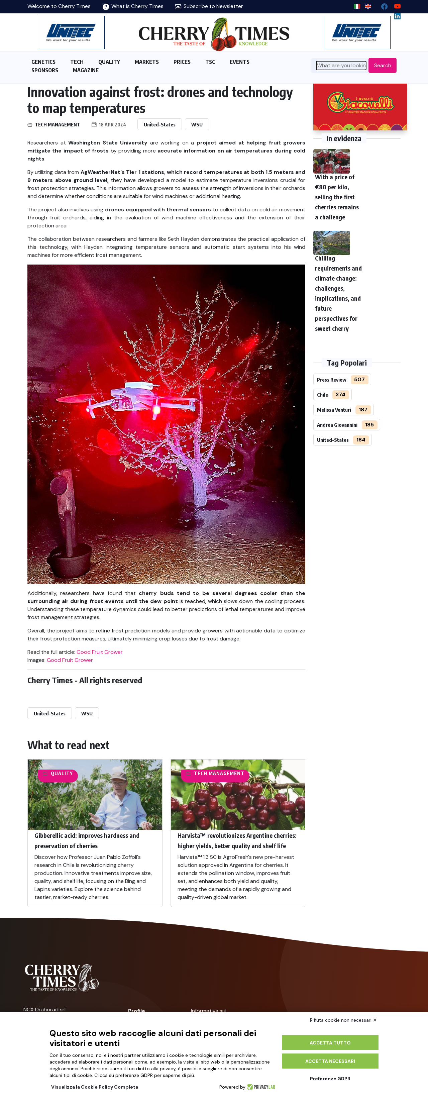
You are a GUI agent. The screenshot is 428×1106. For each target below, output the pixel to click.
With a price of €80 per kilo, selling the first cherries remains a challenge (337, 197)
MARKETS (147, 62)
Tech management (57, 124)
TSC (210, 62)
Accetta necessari (330, 1061)
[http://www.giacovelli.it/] (360, 107)
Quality (62, 773)
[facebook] (382, 4)
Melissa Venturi (334, 410)
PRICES (182, 62)
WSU (197, 124)
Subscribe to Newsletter (209, 6)
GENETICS (43, 62)
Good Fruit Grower (100, 652)
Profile (136, 1010)
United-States (160, 124)
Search (382, 65)
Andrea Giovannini (337, 425)
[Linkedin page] (395, 14)
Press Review (331, 380)
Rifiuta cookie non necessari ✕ (343, 1020)
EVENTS (239, 62)
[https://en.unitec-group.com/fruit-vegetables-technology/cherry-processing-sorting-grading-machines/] (71, 32)
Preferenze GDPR (330, 1079)
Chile (322, 395)
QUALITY (109, 62)
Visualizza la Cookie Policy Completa (94, 1087)
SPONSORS (44, 70)
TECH (77, 62)
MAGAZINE (86, 70)
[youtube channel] (395, 4)
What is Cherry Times (133, 6)
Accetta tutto (330, 1043)
